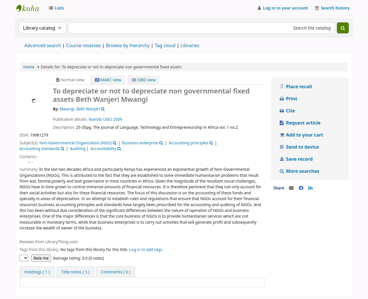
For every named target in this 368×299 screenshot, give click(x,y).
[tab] (75, 272)
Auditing (78, 148)
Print (288, 98)
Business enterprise (140, 142)
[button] (57, 8)
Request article (300, 123)
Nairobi (95, 119)
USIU (107, 119)
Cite (287, 111)
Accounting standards (40, 148)
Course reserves (83, 45)
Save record (296, 159)
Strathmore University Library (30, 8)
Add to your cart (301, 135)
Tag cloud (165, 45)
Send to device (299, 147)
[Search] (343, 27)
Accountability (103, 148)
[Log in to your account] (282, 8)
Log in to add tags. (146, 249)
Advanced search (42, 45)
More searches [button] (300, 171)
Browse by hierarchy (128, 45)
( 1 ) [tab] (37, 272)
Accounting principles (188, 142)
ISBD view (144, 80)
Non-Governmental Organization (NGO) (75, 142)
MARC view (108, 80)
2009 (117, 119)
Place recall (295, 86)
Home (28, 67)
